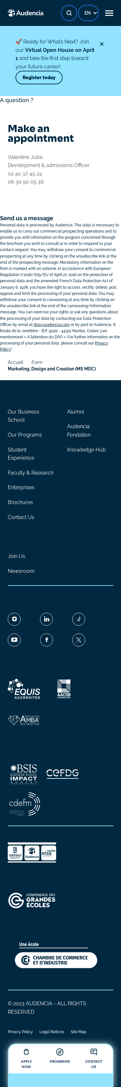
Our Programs (25, 435)
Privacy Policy (20, 1032)
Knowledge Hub (86, 450)
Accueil (15, 362)
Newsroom (21, 571)
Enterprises (21, 487)
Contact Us (21, 517)
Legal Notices (51, 1032)
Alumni (75, 412)
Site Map (78, 1032)
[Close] (102, 44)
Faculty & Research (31, 473)
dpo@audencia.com (52, 324)
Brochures (20, 502)
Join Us (16, 556)
